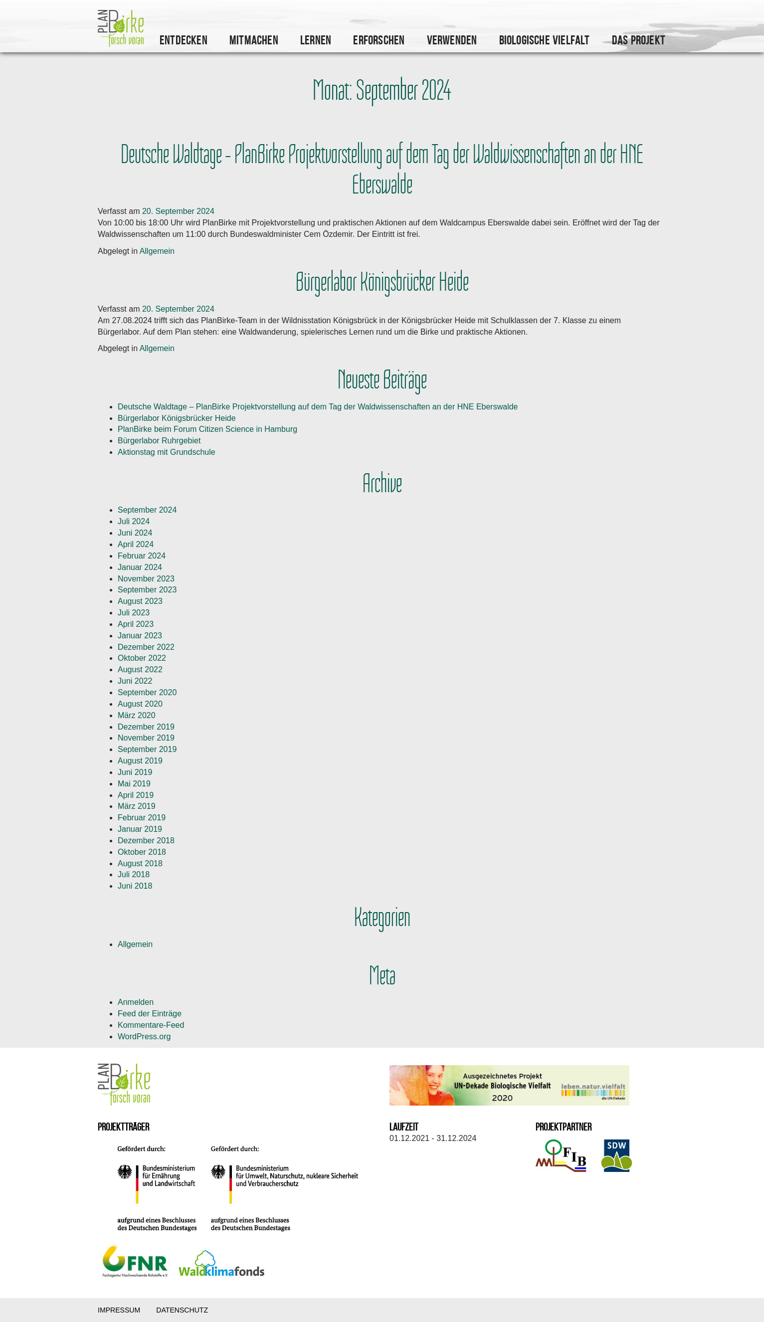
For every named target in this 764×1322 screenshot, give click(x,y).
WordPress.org (144, 1036)
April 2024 (136, 544)
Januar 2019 (140, 829)
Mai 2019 (134, 783)
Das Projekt (638, 40)
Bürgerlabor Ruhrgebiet (159, 440)
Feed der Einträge (150, 1013)
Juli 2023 (134, 612)
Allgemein (157, 251)
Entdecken (183, 40)
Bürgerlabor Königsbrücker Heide (382, 282)
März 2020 (137, 715)
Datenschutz (182, 1310)
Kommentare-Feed (151, 1025)
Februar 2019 (142, 817)
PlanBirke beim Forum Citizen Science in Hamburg (207, 429)
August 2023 (140, 601)
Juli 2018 (134, 874)
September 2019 (147, 749)
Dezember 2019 (146, 727)
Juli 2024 (134, 521)
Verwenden (452, 40)
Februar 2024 (142, 556)
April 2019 (136, 795)
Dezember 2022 (146, 647)
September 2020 (147, 692)
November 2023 (146, 578)
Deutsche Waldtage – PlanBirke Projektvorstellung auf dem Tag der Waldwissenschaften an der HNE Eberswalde (382, 170)
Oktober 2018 (142, 852)
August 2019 (140, 760)
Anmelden (136, 1002)
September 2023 (147, 589)
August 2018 (140, 863)
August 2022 (140, 669)
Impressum (119, 1310)
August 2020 (140, 704)
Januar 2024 (140, 567)
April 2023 (136, 624)
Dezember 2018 (146, 840)
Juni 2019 (135, 772)
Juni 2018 (135, 886)
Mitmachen (253, 40)
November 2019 (146, 738)
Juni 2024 (135, 533)
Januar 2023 (140, 635)
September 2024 (147, 510)
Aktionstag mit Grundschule (166, 452)
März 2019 (137, 806)
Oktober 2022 (142, 658)
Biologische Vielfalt (544, 40)
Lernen (315, 40)
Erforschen (378, 40)
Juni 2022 (135, 681)
